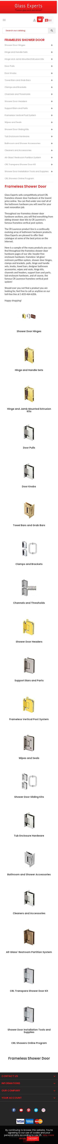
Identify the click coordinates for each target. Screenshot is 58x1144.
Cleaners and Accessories (18, 150)
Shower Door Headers (16, 101)
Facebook (14, 1110)
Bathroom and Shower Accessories (22, 143)
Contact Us (10, 1076)
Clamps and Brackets (15, 87)
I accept (32, 1138)
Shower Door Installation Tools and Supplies (27, 171)
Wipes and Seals (13, 122)
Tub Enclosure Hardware (17, 136)
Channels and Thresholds (17, 94)
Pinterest (28, 1110)
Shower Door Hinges (15, 45)
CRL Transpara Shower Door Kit (20, 164)
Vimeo (36, 1110)
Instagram (43, 1110)
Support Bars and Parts (16, 108)
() (48, 21)
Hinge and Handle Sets (16, 52)
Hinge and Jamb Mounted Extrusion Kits (24, 59)
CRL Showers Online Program (19, 178)
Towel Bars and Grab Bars (18, 80)
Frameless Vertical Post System (20, 115)
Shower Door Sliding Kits (17, 129)
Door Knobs (10, 73)
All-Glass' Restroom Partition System (23, 157)
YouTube (21, 1110)
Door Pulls (10, 66)
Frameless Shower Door (25, 40)
